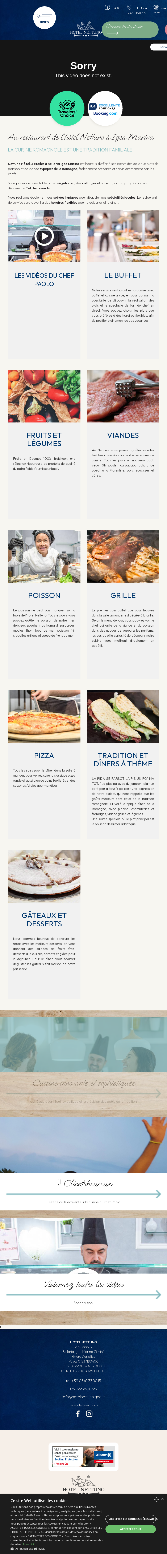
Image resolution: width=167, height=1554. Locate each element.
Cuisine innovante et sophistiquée (83, 1083)
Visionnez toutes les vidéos (83, 1284)
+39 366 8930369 (83, 1389)
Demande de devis (131, 26)
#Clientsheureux (83, 1184)
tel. (84, 1381)
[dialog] (83, 1524)
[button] (57, 1549)
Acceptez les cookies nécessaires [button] (132, 1519)
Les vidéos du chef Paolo (44, 279)
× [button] (162, 1499)
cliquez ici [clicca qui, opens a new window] (28, 1544)
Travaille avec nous (83, 1405)
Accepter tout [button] (130, 1529)
